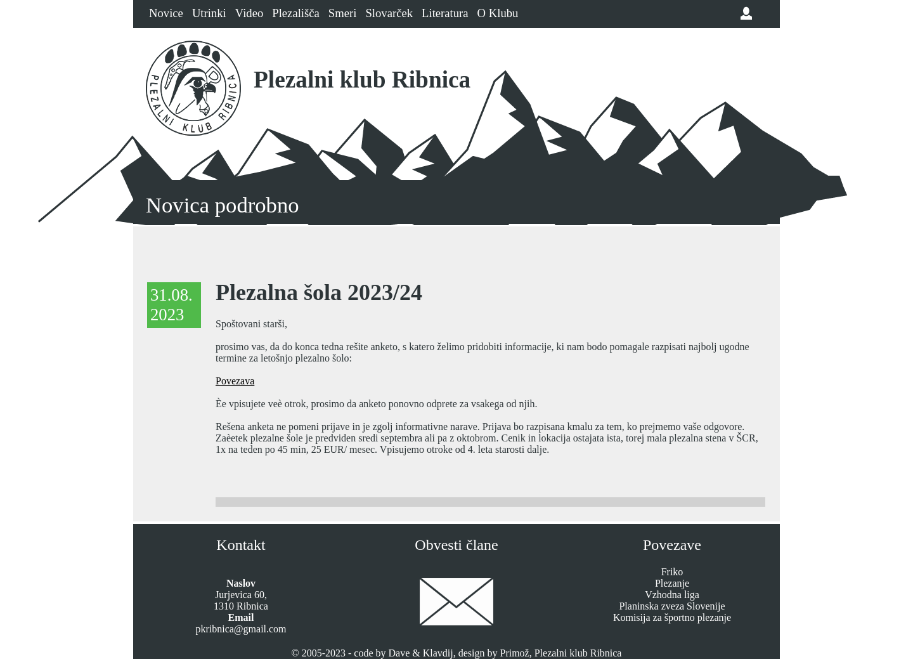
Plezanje (672, 583)
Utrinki (209, 13)
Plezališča (296, 13)
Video (249, 13)
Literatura (445, 13)
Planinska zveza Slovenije (672, 606)
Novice (166, 13)
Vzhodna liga (672, 594)
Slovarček (389, 13)
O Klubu (498, 13)
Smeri (342, 13)
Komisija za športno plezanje (672, 617)
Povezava (235, 380)
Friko (672, 571)
